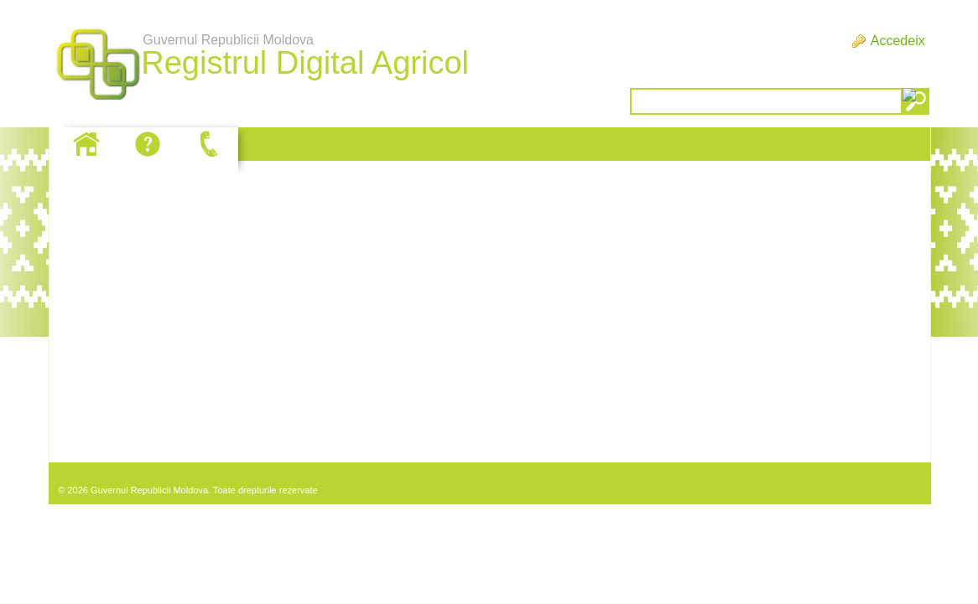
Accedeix (898, 41)
